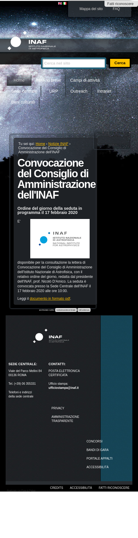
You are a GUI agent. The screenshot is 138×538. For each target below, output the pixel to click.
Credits (56, 487)
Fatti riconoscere (120, 4)
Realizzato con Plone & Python (21, 490)
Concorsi (94, 441)
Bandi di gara (97, 450)
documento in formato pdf (50, 299)
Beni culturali (23, 102)
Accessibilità (81, 487)
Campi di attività (85, 80)
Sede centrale (24, 91)
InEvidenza (83, 310)
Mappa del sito (91, 9)
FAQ (116, 9)
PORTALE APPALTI (99, 458)
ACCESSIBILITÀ (97, 467)
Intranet (104, 91)
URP (53, 91)
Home (19, 80)
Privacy (58, 408)
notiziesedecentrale (66, 310)
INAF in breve (48, 80)
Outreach (79, 91)
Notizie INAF (58, 144)
